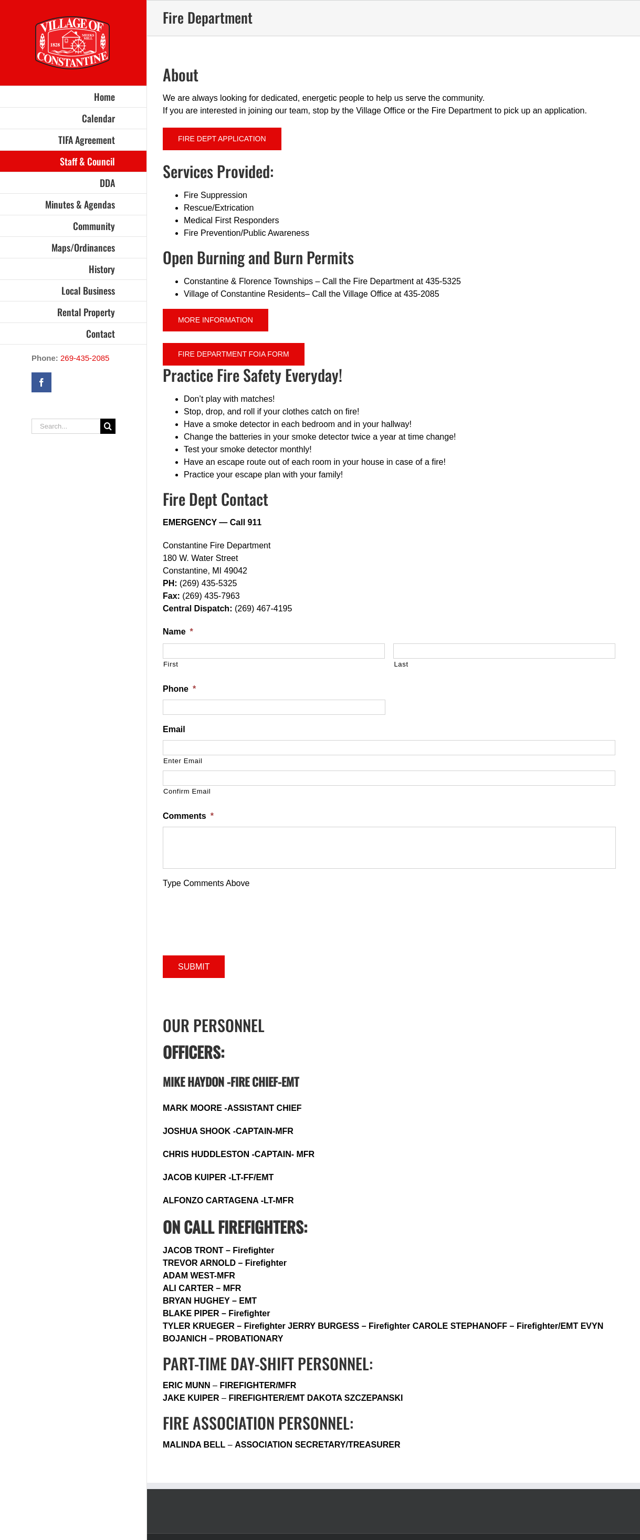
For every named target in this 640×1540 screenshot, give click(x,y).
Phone (179, 688)
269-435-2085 (84, 357)
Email (174, 729)
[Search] (108, 426)
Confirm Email (187, 791)
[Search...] (66, 426)
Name (178, 631)
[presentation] (242, 918)
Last (401, 664)
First (171, 664)
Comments (188, 815)
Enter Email (183, 761)
